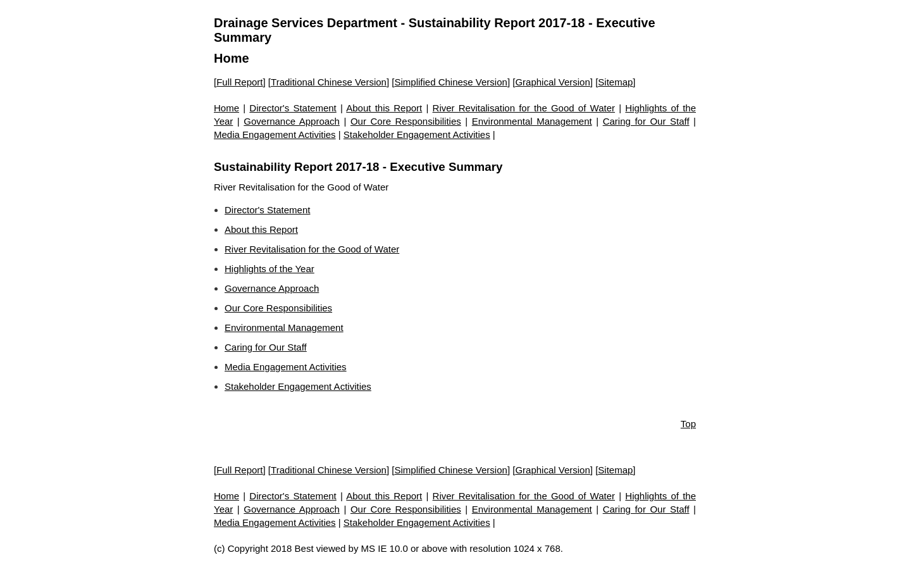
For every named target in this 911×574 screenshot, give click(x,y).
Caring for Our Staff (646, 121)
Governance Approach (292, 121)
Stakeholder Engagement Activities (417, 134)
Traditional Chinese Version (329, 82)
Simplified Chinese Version (450, 82)
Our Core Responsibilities (405, 121)
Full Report (239, 82)
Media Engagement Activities (275, 134)
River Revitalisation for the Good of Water (524, 108)
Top (688, 423)
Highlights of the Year (269, 268)
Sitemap (615, 82)
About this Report (384, 108)
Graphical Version (552, 82)
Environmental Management (532, 121)
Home (231, 58)
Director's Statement (292, 108)
